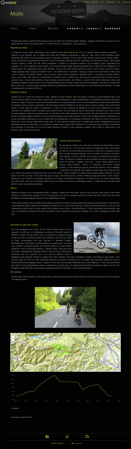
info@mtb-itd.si (77, 443)
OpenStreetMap (91, 370)
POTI (102, 2)
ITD (118, 2)
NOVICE (95, 2)
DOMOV (86, 2)
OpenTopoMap (116, 370)
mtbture (69, 97)
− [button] (13, 338)
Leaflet (83, 370)
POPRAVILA (110, 2)
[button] (13, 341)
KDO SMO (126, 2)
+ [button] (13, 335)
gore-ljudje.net (70, 52)
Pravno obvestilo (57, 443)
